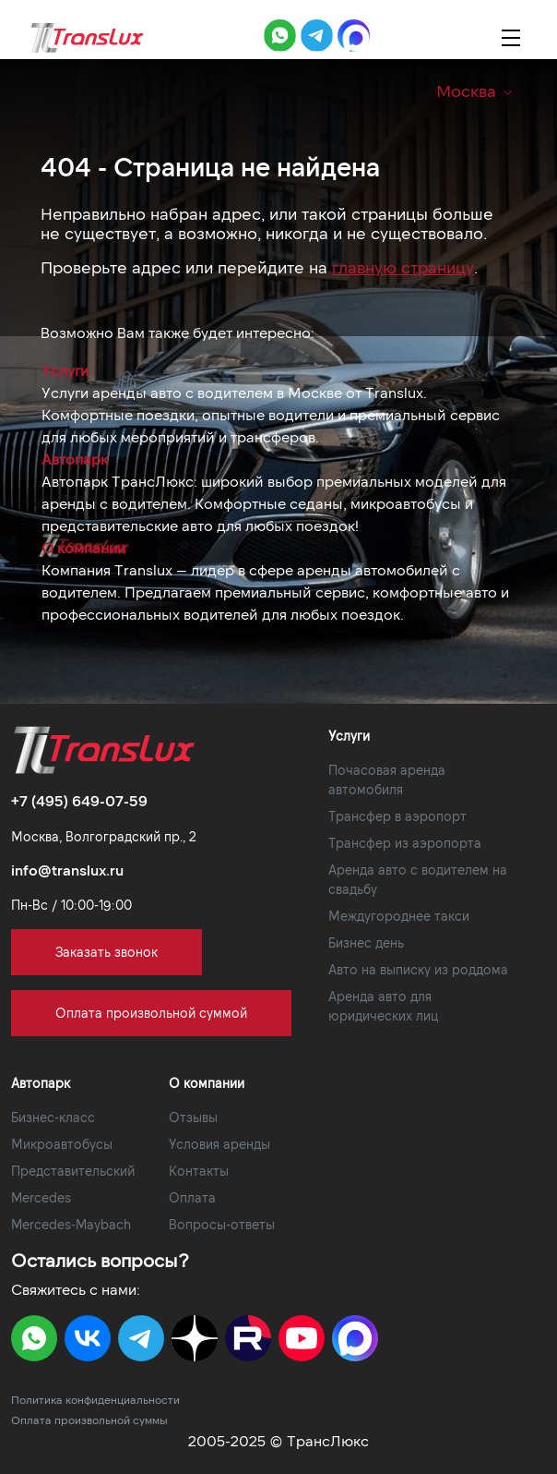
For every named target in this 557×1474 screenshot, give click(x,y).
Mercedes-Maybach (71, 1224)
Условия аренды (219, 1144)
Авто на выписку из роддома (418, 969)
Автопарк (74, 458)
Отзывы (193, 1117)
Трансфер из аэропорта (404, 843)
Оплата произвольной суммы (89, 1419)
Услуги (65, 370)
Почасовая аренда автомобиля (386, 779)
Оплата (192, 1197)
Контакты (199, 1170)
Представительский (73, 1170)
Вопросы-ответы (222, 1224)
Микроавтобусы (62, 1144)
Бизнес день (366, 942)
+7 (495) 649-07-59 (79, 800)
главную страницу (403, 267)
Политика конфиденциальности (95, 1399)
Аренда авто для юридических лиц (383, 1005)
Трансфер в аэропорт (397, 816)
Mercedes (41, 1197)
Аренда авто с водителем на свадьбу (417, 879)
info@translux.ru (67, 869)
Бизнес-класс (53, 1117)
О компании (83, 547)
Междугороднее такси (398, 916)
